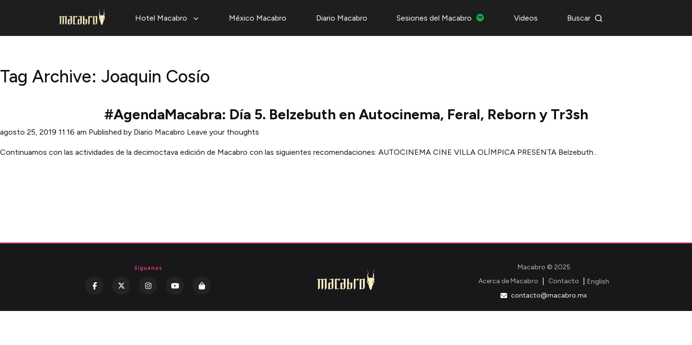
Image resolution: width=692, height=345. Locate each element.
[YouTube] (175, 285)
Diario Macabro (341, 18)
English (598, 281)
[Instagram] (148, 285)
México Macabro (257, 18)
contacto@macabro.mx (543, 295)
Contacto (563, 281)
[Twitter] (121, 285)
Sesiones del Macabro (440, 18)
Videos (526, 18)
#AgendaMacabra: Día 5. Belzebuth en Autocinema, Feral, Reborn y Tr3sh (346, 114)
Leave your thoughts (223, 132)
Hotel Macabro (167, 18)
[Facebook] (94, 285)
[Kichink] (202, 285)
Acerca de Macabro (508, 281)
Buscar (585, 18)
